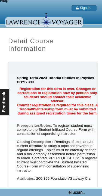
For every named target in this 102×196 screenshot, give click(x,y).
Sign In (85, 8)
